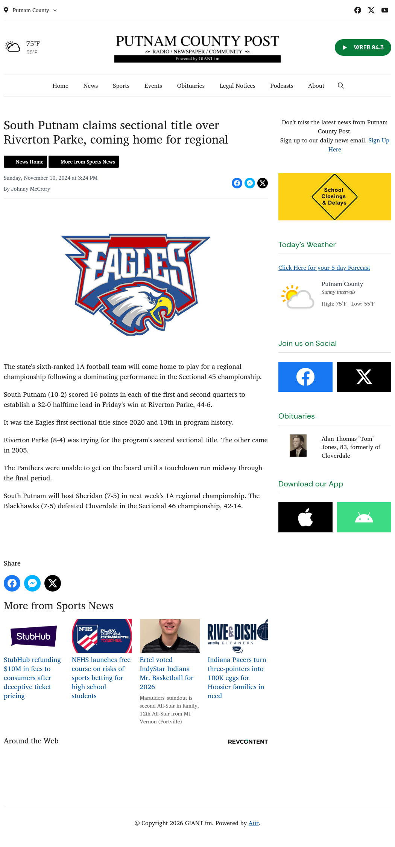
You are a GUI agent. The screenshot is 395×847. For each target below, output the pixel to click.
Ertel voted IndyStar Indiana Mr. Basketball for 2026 (170, 655)
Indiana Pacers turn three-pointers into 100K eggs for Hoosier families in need (238, 660)
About (316, 85)
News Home (29, 161)
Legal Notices (237, 85)
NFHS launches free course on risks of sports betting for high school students (102, 660)
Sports (121, 85)
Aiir (254, 823)
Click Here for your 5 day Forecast (324, 267)
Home (60, 85)
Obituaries (191, 85)
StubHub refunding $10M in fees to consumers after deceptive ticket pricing (34, 660)
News (91, 85)
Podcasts (281, 85)
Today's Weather (307, 244)
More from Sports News (88, 161)
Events (153, 85)
